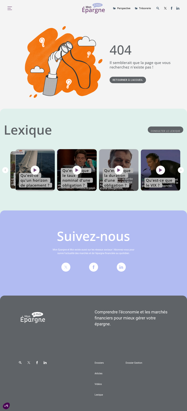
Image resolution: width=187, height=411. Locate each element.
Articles (98, 373)
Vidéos (98, 384)
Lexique (99, 394)
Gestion (134, 362)
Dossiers (99, 362)
